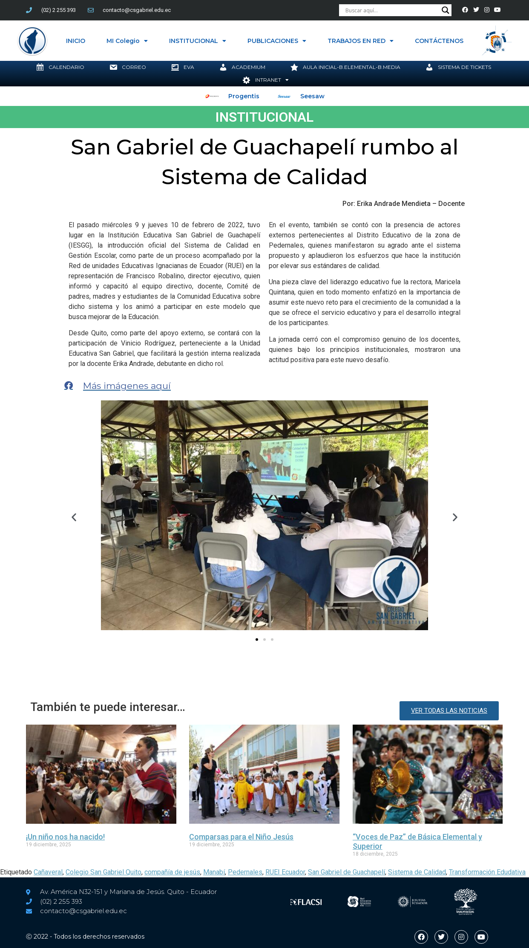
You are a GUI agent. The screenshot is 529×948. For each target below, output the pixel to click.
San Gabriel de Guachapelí (346, 872)
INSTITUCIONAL (197, 40)
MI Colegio (127, 40)
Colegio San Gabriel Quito (103, 872)
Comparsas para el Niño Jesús (241, 836)
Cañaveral (48, 872)
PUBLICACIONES (276, 40)
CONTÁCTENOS (439, 41)
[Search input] (391, 10)
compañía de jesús (172, 872)
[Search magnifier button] (445, 10)
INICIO (75, 41)
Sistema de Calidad (417, 872)
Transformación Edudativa (487, 872)
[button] (74, 516)
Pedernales (245, 872)
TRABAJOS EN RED (361, 40)
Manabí (214, 872)
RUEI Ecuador (285, 872)
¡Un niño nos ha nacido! (65, 836)
